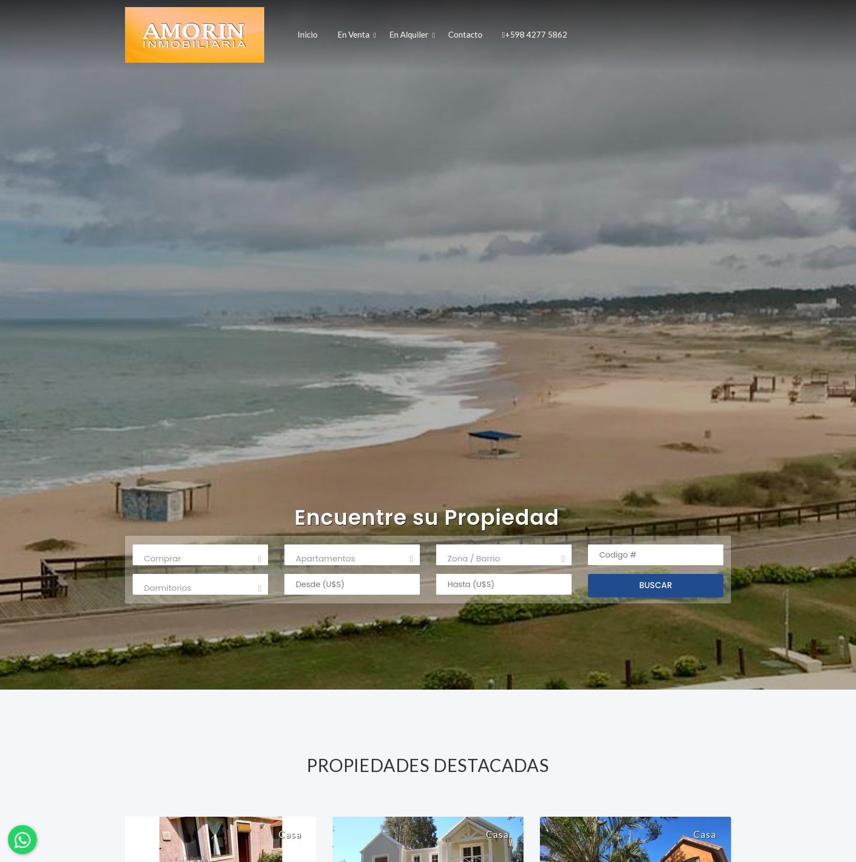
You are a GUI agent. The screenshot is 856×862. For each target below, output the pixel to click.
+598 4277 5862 (534, 34)
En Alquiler (409, 34)
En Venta (353, 34)
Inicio (308, 34)
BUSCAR (655, 585)
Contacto (465, 34)
